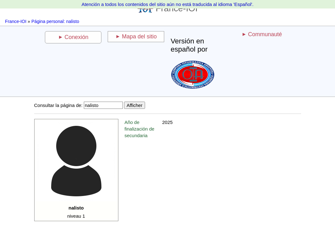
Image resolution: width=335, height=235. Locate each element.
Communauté (265, 34)
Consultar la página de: (58, 105)
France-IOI (15, 21)
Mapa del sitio (139, 36)
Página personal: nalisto (55, 21)
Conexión (76, 37)
